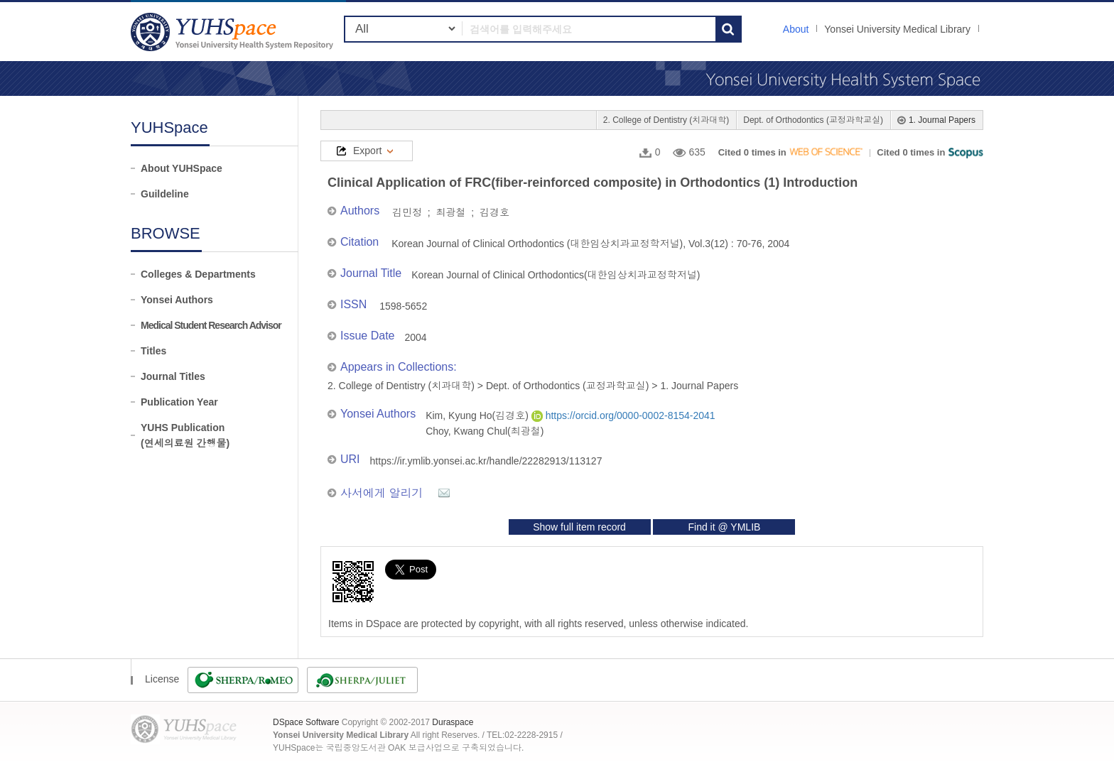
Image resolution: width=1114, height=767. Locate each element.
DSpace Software (306, 722)
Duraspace (452, 722)
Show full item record (579, 527)
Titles (153, 351)
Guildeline (165, 194)
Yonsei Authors (177, 299)
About (796, 29)
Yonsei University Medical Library (897, 29)
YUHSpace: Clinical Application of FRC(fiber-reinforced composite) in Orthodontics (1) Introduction (234, 31)
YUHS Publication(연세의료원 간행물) (185, 435)
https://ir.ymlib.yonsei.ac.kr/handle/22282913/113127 (486, 461)
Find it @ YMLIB (724, 527)
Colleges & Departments (198, 274)
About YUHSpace (181, 168)
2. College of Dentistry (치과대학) (666, 120)
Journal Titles (173, 376)
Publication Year (179, 402)
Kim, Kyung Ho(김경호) (478, 415)
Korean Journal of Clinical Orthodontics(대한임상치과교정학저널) (555, 275)
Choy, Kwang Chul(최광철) (485, 431)
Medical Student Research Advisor (211, 325)
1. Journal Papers (942, 120)
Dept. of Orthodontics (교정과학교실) (813, 120)
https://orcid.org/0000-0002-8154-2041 (623, 415)
